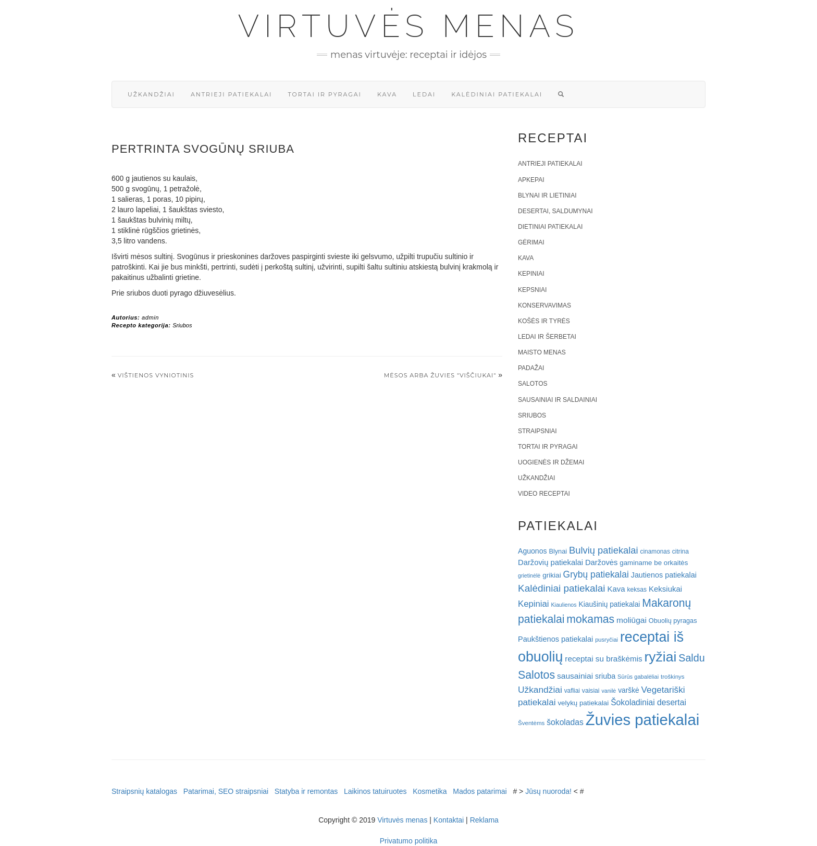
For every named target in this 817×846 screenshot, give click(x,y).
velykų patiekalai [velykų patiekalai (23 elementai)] (583, 703)
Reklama (484, 820)
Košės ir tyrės (544, 321)
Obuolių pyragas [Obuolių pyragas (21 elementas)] (673, 620)
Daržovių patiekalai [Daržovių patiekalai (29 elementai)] (550, 562)
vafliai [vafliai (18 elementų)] (572, 690)
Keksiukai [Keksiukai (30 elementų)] (665, 588)
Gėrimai (531, 242)
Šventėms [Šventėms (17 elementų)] (531, 723)
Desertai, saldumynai (555, 211)
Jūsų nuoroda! (548, 791)
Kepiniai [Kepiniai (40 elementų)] (533, 604)
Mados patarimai (480, 791)
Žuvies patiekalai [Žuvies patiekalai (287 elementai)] (642, 719)
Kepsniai (532, 289)
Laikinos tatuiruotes (375, 791)
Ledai (424, 94)
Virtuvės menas (408, 26)
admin (150, 317)
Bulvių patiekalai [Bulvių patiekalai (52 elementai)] (603, 550)
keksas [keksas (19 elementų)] (637, 589)
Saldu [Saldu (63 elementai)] (691, 658)
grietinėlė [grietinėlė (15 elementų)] (529, 575)
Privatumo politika (409, 841)
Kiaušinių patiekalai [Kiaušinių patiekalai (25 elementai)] (609, 604)
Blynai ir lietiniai (547, 195)
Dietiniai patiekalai (550, 226)
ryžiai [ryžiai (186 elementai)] (661, 657)
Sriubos (182, 325)
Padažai (531, 368)
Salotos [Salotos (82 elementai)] (536, 675)
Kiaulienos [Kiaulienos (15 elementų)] (563, 605)
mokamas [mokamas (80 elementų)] (590, 619)
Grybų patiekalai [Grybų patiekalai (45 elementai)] (596, 574)
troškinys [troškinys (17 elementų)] (673, 676)
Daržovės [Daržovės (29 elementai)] (601, 562)
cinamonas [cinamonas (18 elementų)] (655, 551)
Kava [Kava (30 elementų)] (616, 588)
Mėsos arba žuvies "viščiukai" (440, 375)
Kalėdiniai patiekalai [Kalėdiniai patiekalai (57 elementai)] (561, 588)
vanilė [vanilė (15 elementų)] (608, 691)
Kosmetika (430, 791)
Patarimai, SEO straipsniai (225, 791)
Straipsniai (537, 431)
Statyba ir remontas (306, 791)
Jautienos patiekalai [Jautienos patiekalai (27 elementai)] (664, 575)
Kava (387, 94)
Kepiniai (531, 273)
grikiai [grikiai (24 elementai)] (551, 575)
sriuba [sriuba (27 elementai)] (605, 676)
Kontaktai (449, 820)
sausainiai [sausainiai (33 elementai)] (575, 675)
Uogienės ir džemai (551, 462)
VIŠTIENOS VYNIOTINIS (156, 375)
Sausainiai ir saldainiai (557, 399)
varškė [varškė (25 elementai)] (628, 690)
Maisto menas (542, 352)
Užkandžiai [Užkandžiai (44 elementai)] (540, 689)
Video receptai (544, 493)
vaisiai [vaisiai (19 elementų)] (591, 690)
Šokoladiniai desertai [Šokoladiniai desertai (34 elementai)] (648, 702)
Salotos (532, 383)
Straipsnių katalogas (144, 791)
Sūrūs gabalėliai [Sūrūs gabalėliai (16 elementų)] (638, 676)
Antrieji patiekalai (232, 94)
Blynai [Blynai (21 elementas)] (558, 551)
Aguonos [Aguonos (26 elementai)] (532, 551)
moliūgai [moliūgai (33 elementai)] (631, 620)
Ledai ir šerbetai (547, 336)
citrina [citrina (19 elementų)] (680, 551)
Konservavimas (544, 305)
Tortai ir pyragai (325, 94)
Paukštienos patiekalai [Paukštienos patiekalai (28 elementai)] (555, 639)
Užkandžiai (151, 94)
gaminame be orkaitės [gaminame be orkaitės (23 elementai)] (654, 563)
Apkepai (531, 179)
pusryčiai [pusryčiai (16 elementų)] (606, 639)
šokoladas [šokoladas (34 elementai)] (565, 722)
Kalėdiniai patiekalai (496, 94)
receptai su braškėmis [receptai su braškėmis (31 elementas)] (603, 658)
